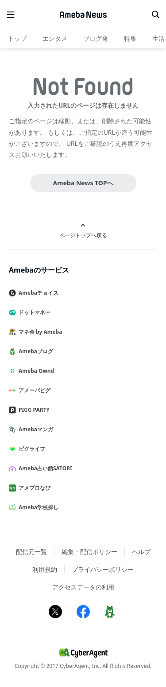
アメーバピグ (33, 390)
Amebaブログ (34, 351)
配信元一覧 (31, 551)
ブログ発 (95, 38)
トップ (17, 38)
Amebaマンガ (34, 429)
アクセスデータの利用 (83, 587)
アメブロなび (33, 488)
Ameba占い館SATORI (44, 468)
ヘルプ (141, 551)
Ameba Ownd (35, 371)
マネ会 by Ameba (39, 332)
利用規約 (44, 569)
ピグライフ (30, 449)
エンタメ (54, 38)
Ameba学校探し (37, 507)
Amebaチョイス (37, 293)
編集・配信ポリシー (89, 551)
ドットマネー (33, 312)
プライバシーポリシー (103, 569)
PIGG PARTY (33, 410)
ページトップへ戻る (83, 230)
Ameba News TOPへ (83, 183)
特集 (130, 38)
